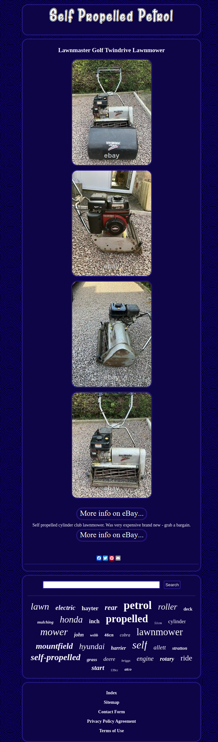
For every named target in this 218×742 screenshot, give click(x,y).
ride (186, 658)
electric (65, 607)
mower (54, 631)
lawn (40, 606)
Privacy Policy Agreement (111, 721)
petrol (138, 605)
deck (188, 609)
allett (159, 647)
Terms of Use (111, 730)
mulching (45, 622)
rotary (167, 659)
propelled (127, 618)
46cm (109, 635)
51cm (158, 623)
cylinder (177, 621)
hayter (90, 608)
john (79, 634)
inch (94, 621)
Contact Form (111, 711)
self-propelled (55, 657)
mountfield (54, 646)
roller (168, 606)
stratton (179, 648)
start (97, 668)
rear (111, 607)
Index (111, 692)
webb (94, 635)
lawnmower (159, 631)
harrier (118, 648)
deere (109, 659)
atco (127, 669)
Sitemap (111, 702)
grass (92, 659)
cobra (125, 635)
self (139, 645)
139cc (114, 670)
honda (71, 619)
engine (145, 658)
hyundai (92, 646)
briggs (125, 660)
